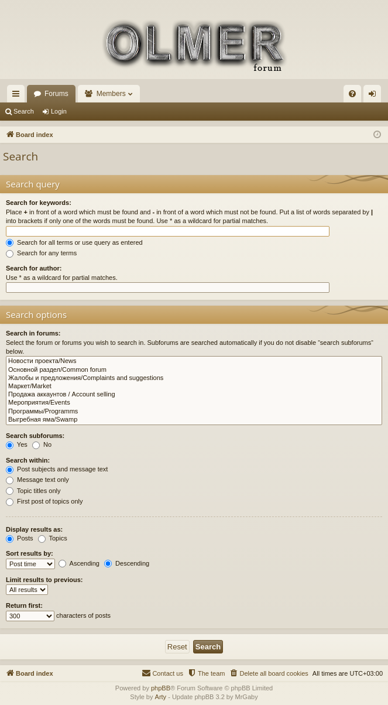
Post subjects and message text (57, 469)
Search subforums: (35, 435)
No (41, 444)
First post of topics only (44, 501)
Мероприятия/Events (194, 403)
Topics (52, 538)
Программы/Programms (194, 412)
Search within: (28, 460)
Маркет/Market (194, 386)
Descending (126, 563)
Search (23, 111)
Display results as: (34, 529)
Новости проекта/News (194, 361)
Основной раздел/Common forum (194, 370)
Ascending (79, 563)
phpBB (160, 688)
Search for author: (33, 268)
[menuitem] (352, 93)
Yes (17, 444)
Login (59, 111)
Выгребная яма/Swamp (194, 420)
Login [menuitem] (375, 96)
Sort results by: (29, 553)
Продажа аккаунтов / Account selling (194, 395)
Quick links (18, 96)
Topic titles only (33, 490)
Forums (56, 94)
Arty (161, 696)
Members (111, 94)
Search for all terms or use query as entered (74, 242)
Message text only (37, 479)
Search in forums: (33, 333)
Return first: (24, 605)
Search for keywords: (38, 202)
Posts (19, 538)
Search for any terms (41, 252)
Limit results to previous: (44, 579)
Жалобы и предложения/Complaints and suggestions (194, 378)
